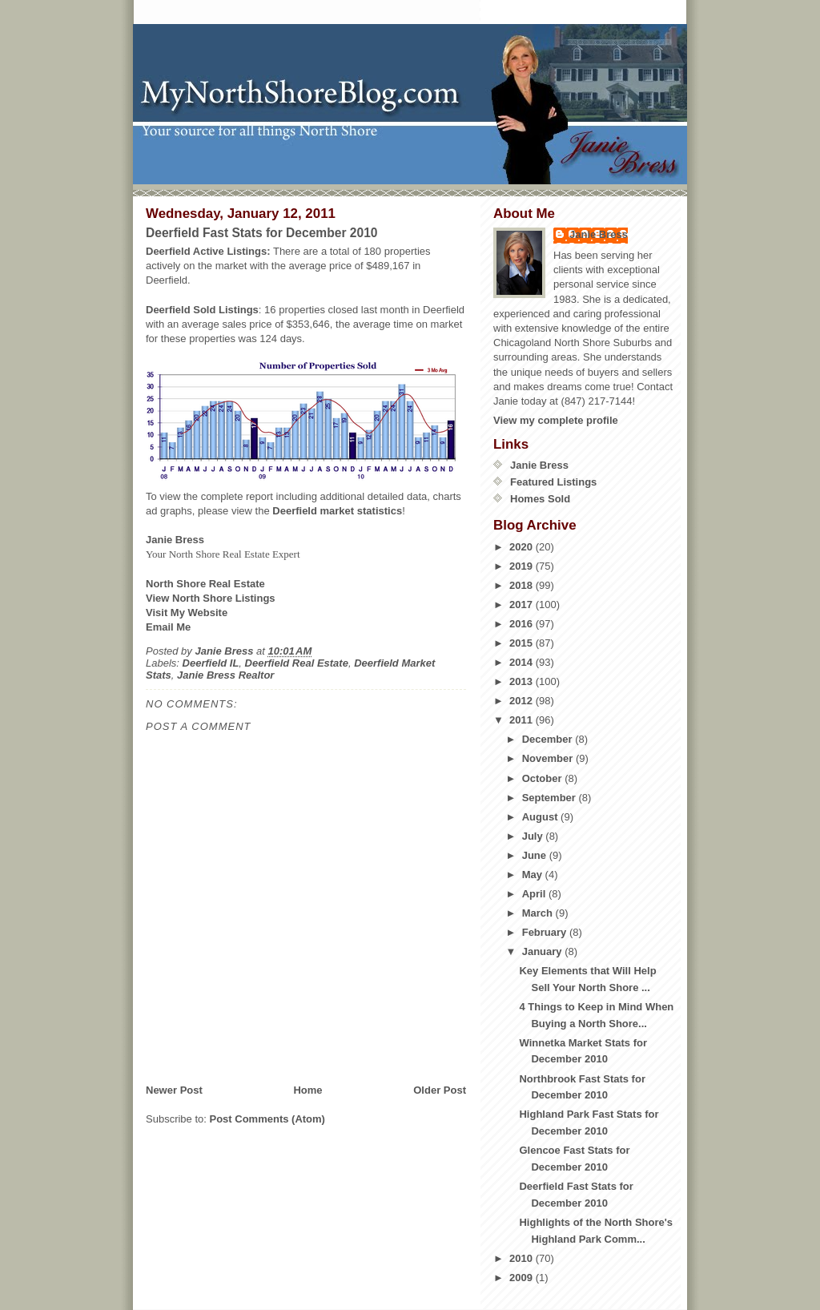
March (539, 913)
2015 (522, 643)
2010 (522, 1258)
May (533, 875)
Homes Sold (540, 499)
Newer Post (174, 1090)
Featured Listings (553, 482)
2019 (522, 566)
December (548, 739)
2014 (522, 662)
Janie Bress (598, 234)
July (534, 836)
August (541, 817)
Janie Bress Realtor (225, 675)
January (543, 951)
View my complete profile (555, 420)
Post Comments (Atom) (267, 1119)
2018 (522, 585)
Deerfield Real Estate (296, 663)
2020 (522, 547)
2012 (522, 701)
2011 (522, 720)
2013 (522, 681)
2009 (522, 1278)
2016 (522, 624)
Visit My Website (186, 613)
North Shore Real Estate (205, 584)
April (535, 894)
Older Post (439, 1090)
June (535, 855)
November (549, 758)
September (550, 798)
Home (307, 1090)
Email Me (168, 627)
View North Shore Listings (210, 598)
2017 (522, 605)
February (545, 932)
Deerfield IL (211, 663)
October (543, 778)
